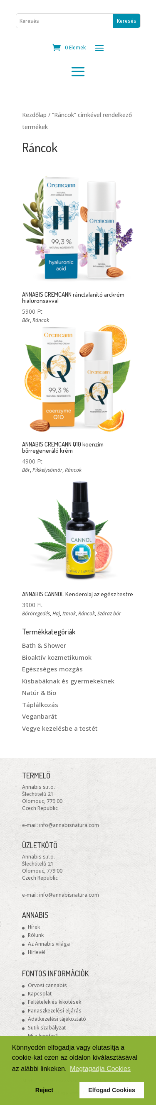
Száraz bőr (109, 613)
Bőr (26, 320)
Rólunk (36, 935)
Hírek (34, 926)
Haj (56, 613)
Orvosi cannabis (47, 985)
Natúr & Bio (39, 692)
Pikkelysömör (47, 469)
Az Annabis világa (49, 943)
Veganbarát (39, 716)
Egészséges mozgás (52, 669)
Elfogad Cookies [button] (111, 1090)
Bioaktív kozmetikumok (57, 657)
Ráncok (40, 320)
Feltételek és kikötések (54, 1001)
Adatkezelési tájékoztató (57, 1018)
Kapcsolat (40, 993)
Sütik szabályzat (47, 1027)
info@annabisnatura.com (69, 825)
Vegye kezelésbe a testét (60, 728)
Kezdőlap (34, 115)
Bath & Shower (44, 645)
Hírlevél (36, 952)
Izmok (69, 613)
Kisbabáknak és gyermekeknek (68, 681)
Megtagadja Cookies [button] (100, 1068)
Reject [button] (44, 1090)
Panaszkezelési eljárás (55, 1010)
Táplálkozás (40, 704)
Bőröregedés (36, 613)
